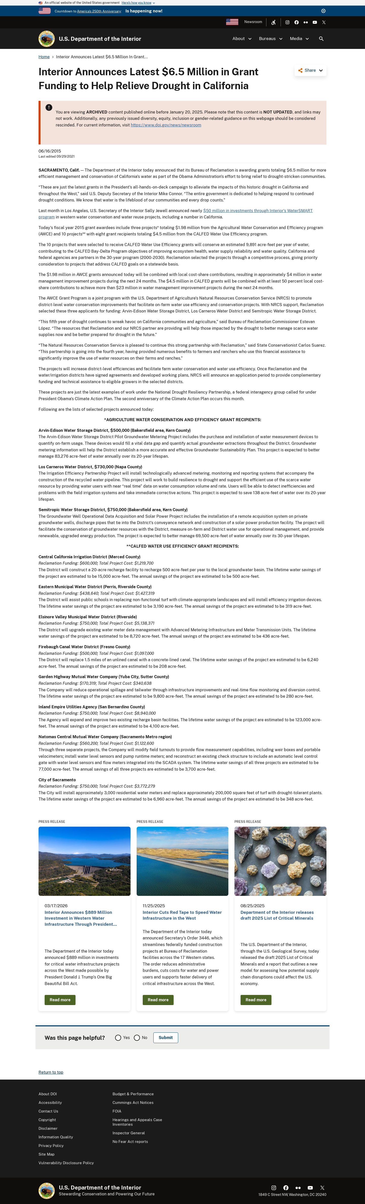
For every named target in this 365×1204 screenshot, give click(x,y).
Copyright (47, 1120)
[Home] (47, 39)
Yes (126, 1037)
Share (310, 70)
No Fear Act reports (130, 1141)
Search (321, 39)
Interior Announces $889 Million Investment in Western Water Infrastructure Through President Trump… (79, 918)
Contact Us (48, 1111)
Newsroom (253, 22)
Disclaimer (48, 1128)
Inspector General (129, 1133)
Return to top (51, 1072)
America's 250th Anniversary (99, 11)
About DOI (48, 1094)
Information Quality (56, 1137)
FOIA (117, 1111)
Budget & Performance (133, 1094)
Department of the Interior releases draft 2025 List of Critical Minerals (277, 915)
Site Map (46, 1154)
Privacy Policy (51, 1145)
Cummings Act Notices (133, 1102)
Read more (60, 999)
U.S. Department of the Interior (100, 38)
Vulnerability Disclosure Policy (66, 1163)
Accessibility (50, 1102)
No (144, 1037)
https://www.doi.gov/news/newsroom (166, 125)
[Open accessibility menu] (273, 22)
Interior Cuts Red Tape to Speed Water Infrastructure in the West (182, 915)
